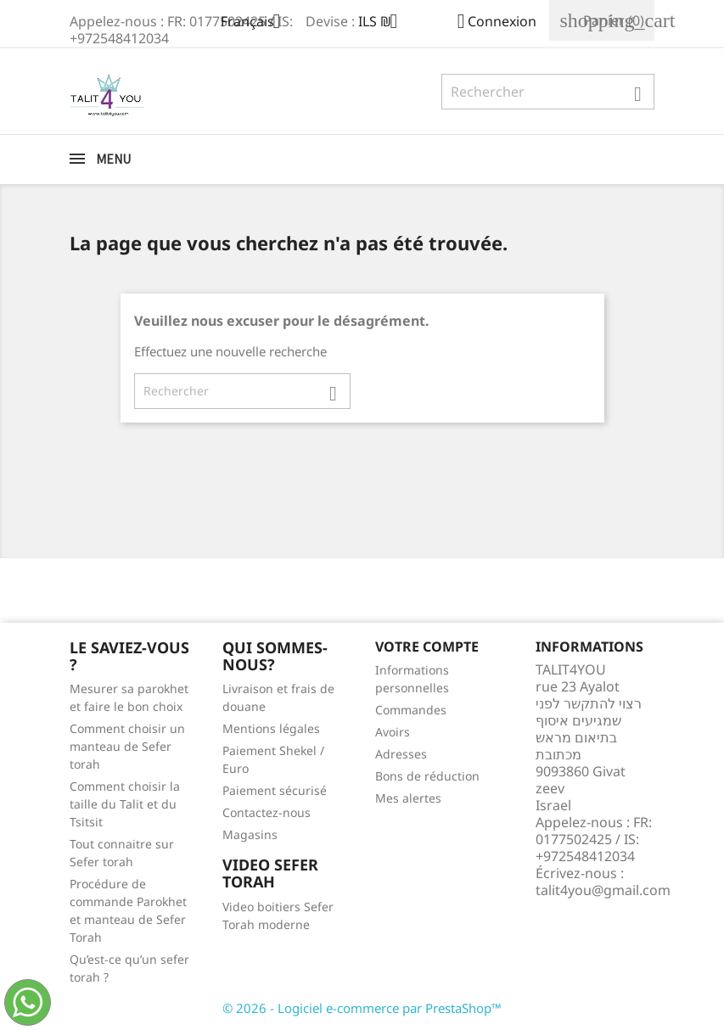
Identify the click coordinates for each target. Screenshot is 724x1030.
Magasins (250, 834)
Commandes (410, 710)
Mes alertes (408, 798)
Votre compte (427, 646)
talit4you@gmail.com (603, 890)
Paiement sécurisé (274, 790)
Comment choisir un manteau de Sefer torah (127, 746)
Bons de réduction (427, 776)
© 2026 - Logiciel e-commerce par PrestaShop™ (362, 1007)
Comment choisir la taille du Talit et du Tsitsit (125, 804)
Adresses (401, 754)
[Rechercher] (547, 91)
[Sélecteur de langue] (257, 23)
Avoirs (392, 732)
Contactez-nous (266, 812)
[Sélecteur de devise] (384, 23)
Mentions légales (271, 728)
